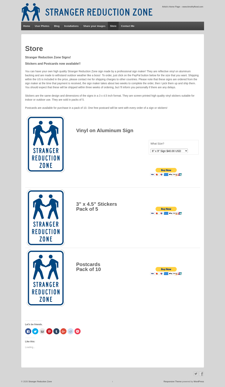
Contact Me (127, 26)
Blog (57, 26)
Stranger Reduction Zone (40, 381)
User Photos (42, 26)
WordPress (199, 381)
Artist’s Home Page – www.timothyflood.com (182, 7)
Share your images (94, 26)
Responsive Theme (173, 381)
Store (113, 26)
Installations (71, 26)
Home (26, 26)
